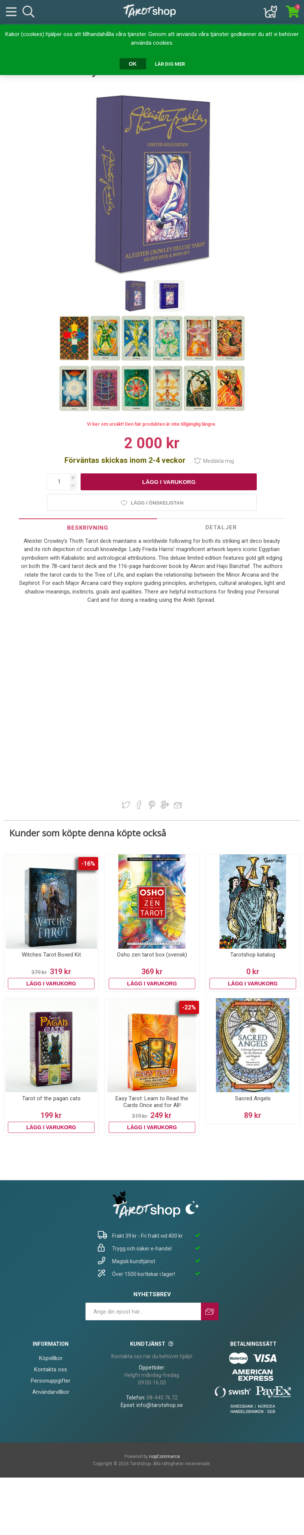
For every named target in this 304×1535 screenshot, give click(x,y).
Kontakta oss (50, 1369)
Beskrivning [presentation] (87, 527)
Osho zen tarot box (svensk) (152, 954)
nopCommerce (164, 1456)
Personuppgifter (50, 1380)
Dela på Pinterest (152, 805)
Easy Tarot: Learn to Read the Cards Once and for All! (151, 1102)
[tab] (88, 527)
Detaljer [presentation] (221, 527)
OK (133, 64)
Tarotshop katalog (252, 954)
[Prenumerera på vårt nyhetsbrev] (143, 1311)
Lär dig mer (170, 64)
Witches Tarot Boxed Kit (51, 954)
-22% (189, 1007)
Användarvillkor (50, 1392)
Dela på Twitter (126, 805)
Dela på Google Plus (165, 805)
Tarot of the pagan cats (51, 1098)
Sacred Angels (253, 1098)
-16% (88, 863)
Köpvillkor (51, 1358)
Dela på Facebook (139, 805)
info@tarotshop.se (159, 1405)
